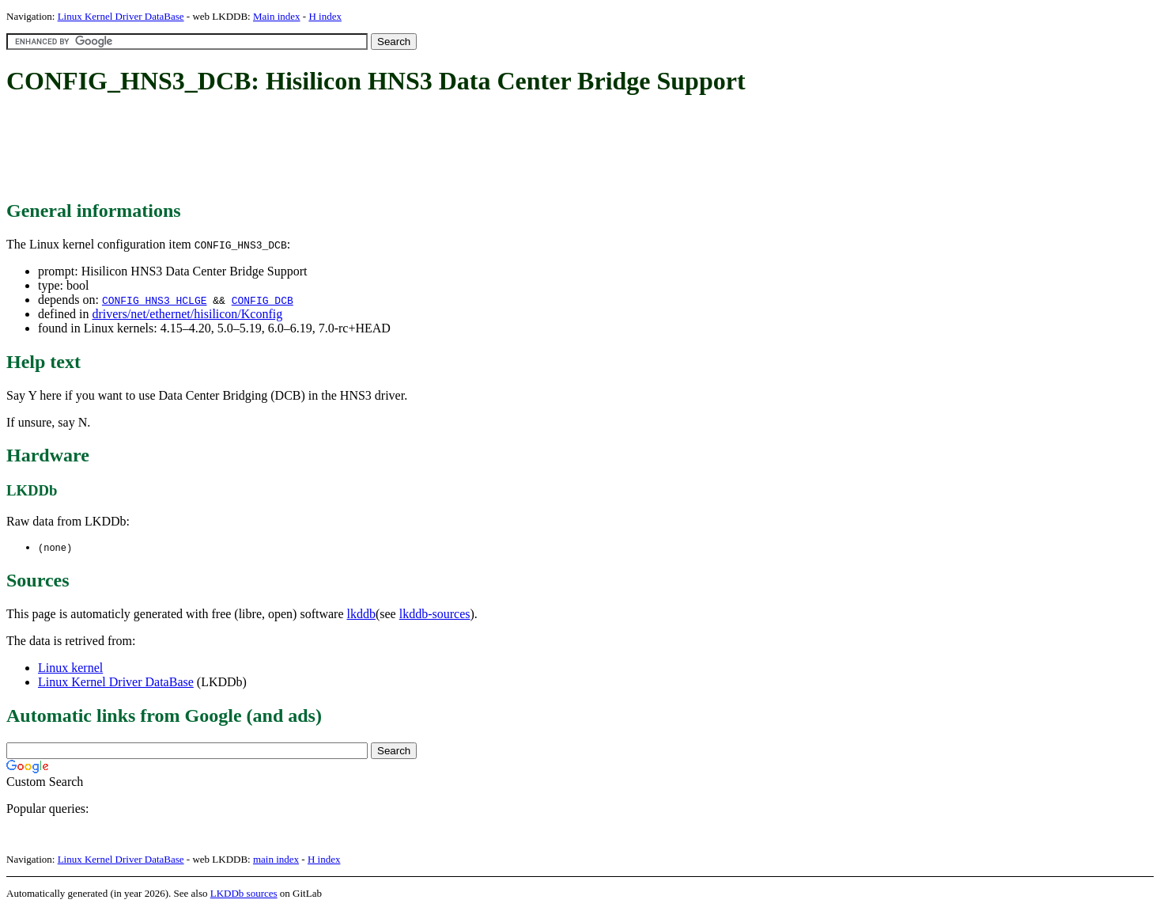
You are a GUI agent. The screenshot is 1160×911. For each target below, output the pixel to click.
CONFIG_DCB (262, 300)
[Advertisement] (294, 148)
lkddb (361, 614)
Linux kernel (70, 668)
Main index (276, 16)
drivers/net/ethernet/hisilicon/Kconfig (187, 314)
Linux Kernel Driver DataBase (121, 16)
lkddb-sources (434, 614)
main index (276, 860)
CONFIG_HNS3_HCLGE (154, 300)
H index (325, 16)
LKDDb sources (244, 894)
